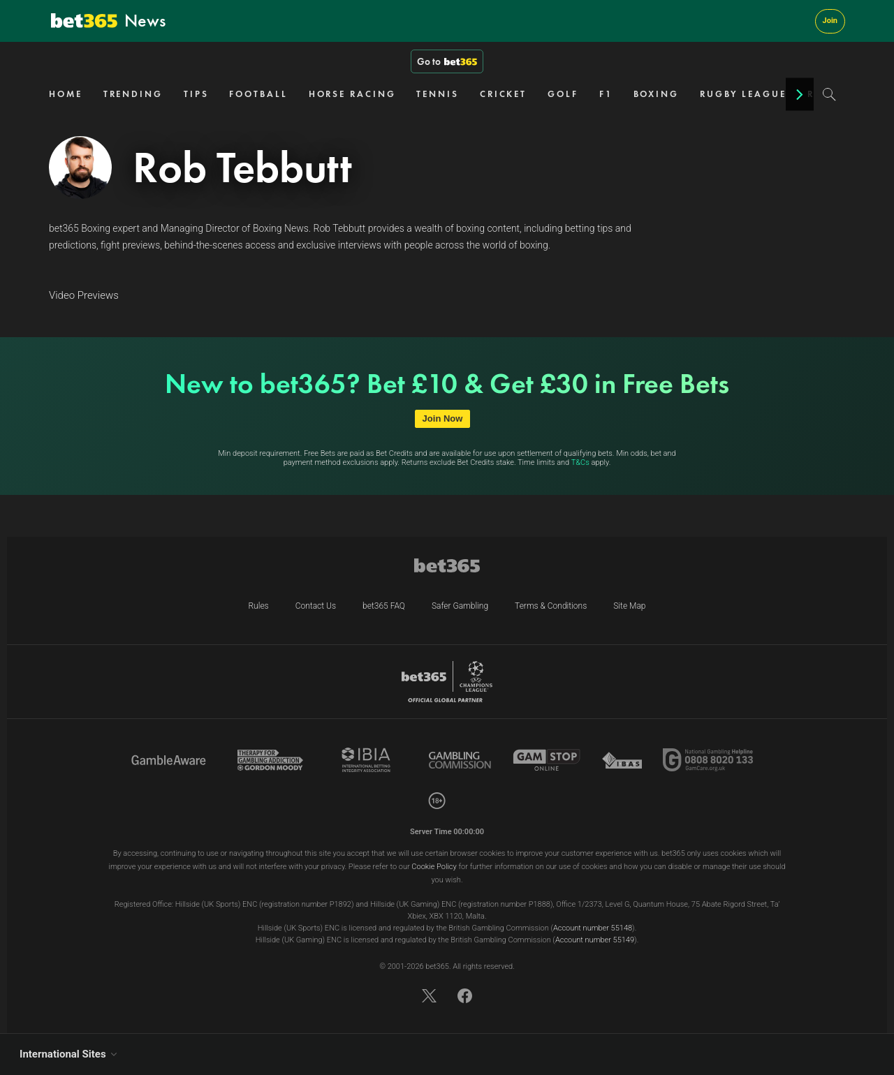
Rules (258, 606)
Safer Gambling (460, 606)
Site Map (629, 606)
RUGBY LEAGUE (743, 94)
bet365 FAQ (383, 606)
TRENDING (133, 94)
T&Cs (580, 462)
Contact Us (315, 606)
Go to (447, 61)
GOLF (563, 94)
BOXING (656, 94)
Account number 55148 (592, 928)
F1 (606, 94)
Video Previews (84, 295)
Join (830, 20)
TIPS (196, 94)
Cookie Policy (433, 866)
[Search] (829, 94)
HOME (65, 94)
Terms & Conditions (551, 606)
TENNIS (437, 94)
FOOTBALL (258, 94)
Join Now (443, 418)
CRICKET (503, 94)
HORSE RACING (352, 94)
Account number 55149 (594, 939)
